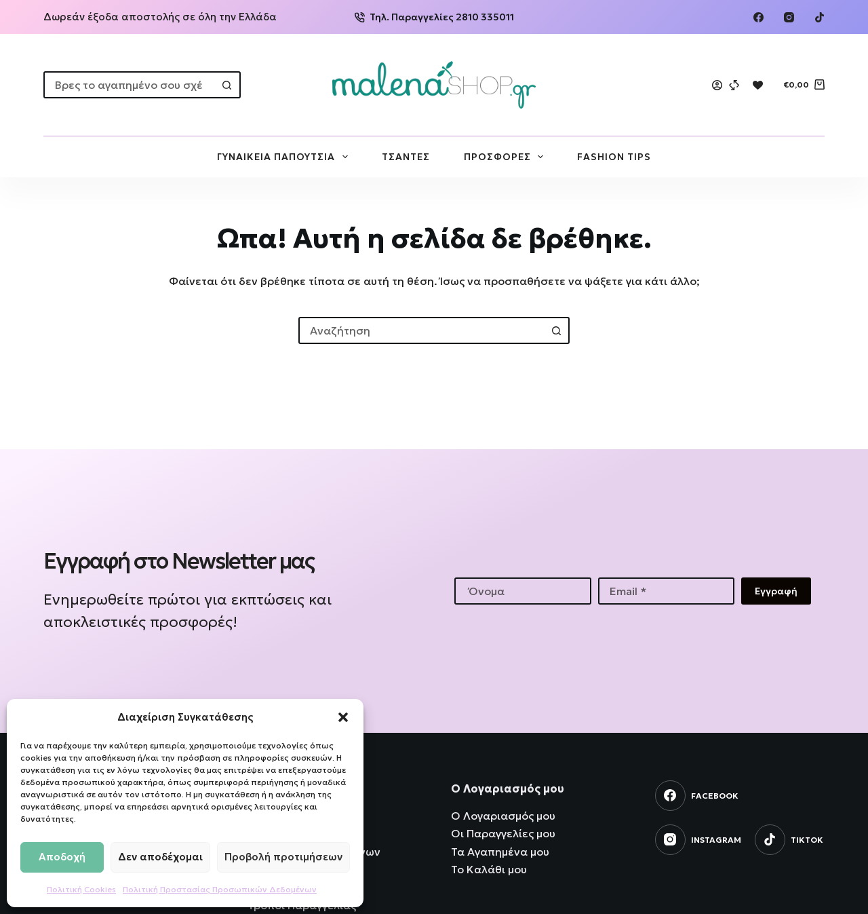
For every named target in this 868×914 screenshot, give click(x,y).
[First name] (522, 591)
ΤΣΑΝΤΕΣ (406, 157)
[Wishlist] (758, 85)
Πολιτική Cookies (81, 889)
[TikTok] (819, 17)
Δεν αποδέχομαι (160, 856)
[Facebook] (758, 17)
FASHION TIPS (614, 157)
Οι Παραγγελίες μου (503, 833)
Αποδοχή (62, 856)
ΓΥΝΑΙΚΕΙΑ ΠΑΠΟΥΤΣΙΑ (285, 157)
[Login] (717, 85)
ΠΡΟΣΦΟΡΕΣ (506, 157)
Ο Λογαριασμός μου (503, 815)
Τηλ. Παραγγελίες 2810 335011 (434, 17)
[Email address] (666, 591)
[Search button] (227, 85)
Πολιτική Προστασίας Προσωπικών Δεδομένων (220, 889)
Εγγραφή (776, 591)
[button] (343, 717)
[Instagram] (789, 17)
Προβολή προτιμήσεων (283, 856)
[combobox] (130, 84)
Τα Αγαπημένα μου (500, 851)
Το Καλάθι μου (489, 869)
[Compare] (734, 85)
